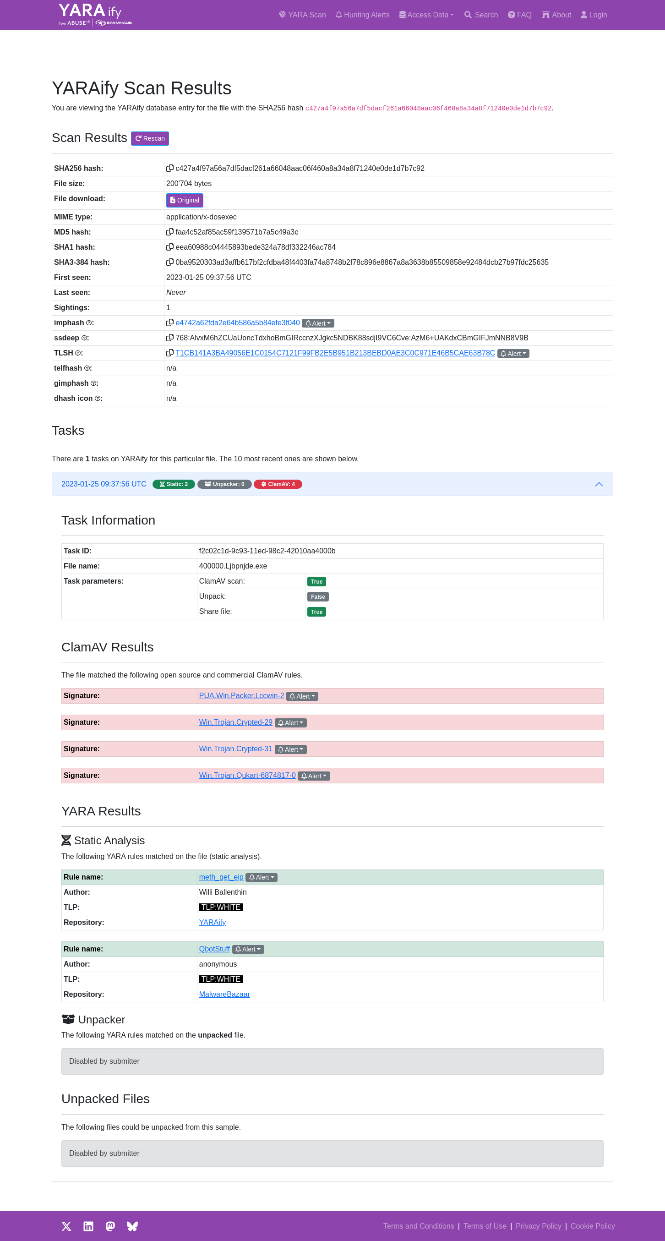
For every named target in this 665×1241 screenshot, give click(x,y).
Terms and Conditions (418, 1226)
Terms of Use (485, 1226)
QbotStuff (214, 949)
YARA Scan (302, 15)
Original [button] (184, 200)
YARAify (212, 922)
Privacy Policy (538, 1226)
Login (594, 15)
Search (480, 15)
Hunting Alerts (363, 15)
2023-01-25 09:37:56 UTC (181, 484)
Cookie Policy (593, 1226)
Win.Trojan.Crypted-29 (236, 722)
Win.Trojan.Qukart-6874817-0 (247, 775)
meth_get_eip (221, 877)
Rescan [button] (150, 138)
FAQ (520, 15)
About (556, 15)
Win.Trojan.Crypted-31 (236, 749)
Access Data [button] (423, 15)
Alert (315, 323)
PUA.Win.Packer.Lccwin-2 (241, 696)
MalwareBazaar (224, 994)
